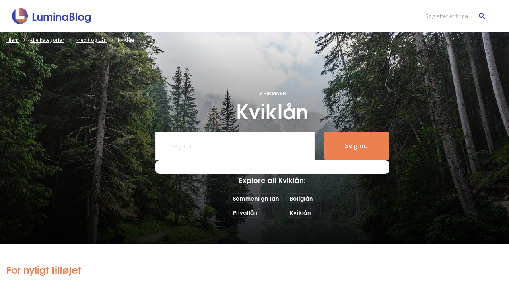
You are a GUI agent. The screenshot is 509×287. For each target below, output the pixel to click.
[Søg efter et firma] (453, 16)
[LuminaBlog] (52, 16)
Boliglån (301, 198)
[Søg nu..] (235, 146)
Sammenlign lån (256, 198)
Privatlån (245, 212)
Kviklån (300, 212)
